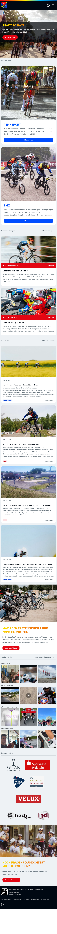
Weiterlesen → (49, 400)
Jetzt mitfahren (11, 648)
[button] (14, 54)
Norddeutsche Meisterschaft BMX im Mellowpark (21, 444)
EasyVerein (17, 900)
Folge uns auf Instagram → (45, 657)
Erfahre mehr (10, 37)
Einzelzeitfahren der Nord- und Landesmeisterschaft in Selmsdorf (27, 564)
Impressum (35, 900)
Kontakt (26, 900)
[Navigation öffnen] (53, 5)
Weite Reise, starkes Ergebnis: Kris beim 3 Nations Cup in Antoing (27, 505)
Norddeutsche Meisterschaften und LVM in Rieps (20, 385)
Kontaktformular (11, 880)
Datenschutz (46, 900)
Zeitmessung (6, 900)
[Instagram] (48, 5)
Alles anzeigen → (49, 230)
